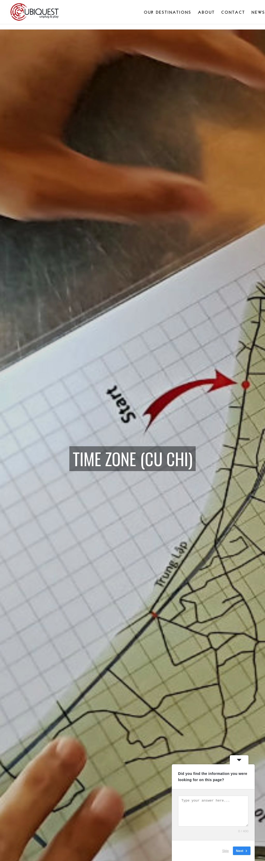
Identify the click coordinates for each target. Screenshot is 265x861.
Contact (233, 12)
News (258, 12)
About (206, 12)
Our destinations (167, 12)
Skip (225, 850)
